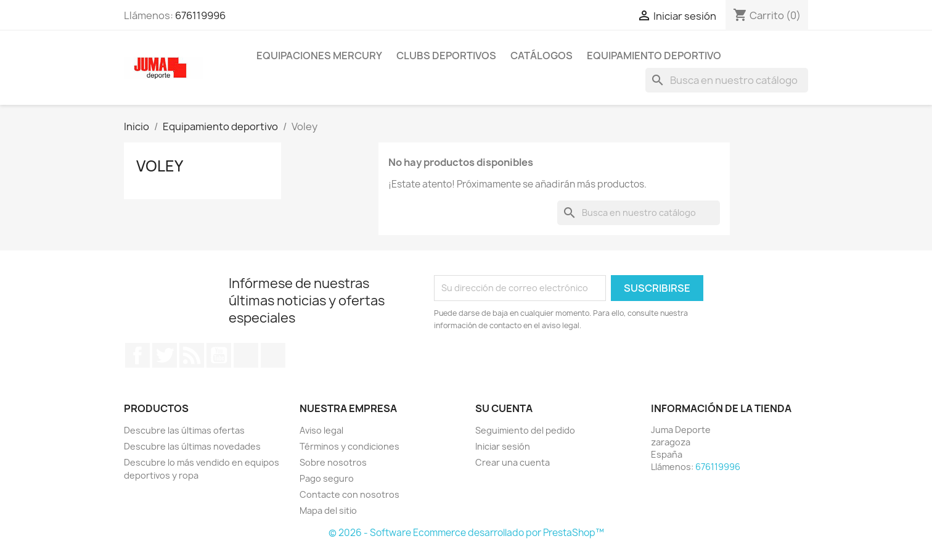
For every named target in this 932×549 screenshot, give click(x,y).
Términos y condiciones (349, 446)
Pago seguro (327, 478)
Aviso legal (321, 430)
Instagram (273, 355)
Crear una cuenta (512, 462)
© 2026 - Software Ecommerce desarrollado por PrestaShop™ (466, 532)
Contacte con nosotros (349, 494)
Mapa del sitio (328, 510)
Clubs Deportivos (446, 55)
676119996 (200, 15)
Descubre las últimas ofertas (184, 430)
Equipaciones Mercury (319, 55)
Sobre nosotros (333, 462)
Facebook (137, 355)
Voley (159, 165)
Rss (191, 355)
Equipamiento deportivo (654, 55)
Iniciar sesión (502, 446)
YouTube (218, 355)
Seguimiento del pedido (525, 430)
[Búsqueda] (726, 80)
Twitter (164, 355)
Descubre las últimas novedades (192, 446)
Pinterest (246, 355)
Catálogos (541, 55)
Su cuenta (504, 408)
